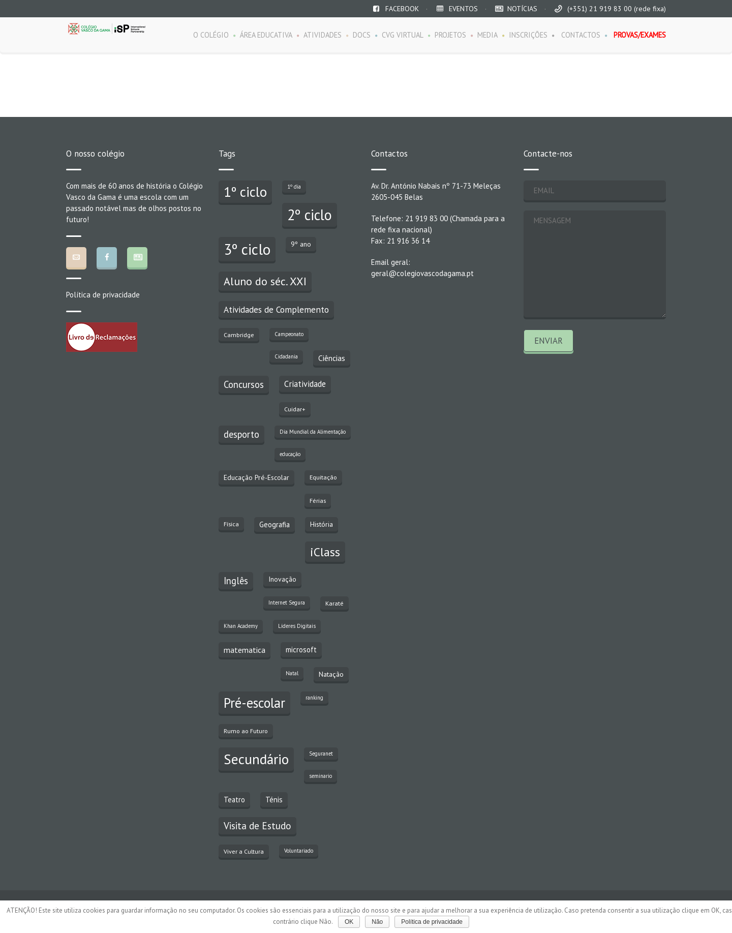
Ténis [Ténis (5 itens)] (274, 799)
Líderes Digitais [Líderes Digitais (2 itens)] (297, 625)
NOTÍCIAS (522, 8)
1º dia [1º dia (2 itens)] (294, 186)
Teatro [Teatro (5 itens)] (234, 799)
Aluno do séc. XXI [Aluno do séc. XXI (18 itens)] (265, 281)
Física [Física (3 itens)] (231, 524)
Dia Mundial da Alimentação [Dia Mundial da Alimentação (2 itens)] (313, 431)
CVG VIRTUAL (402, 35)
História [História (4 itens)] (321, 524)
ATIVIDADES (322, 35)
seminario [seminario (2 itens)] (320, 775)
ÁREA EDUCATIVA (266, 35)
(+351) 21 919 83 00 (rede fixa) (616, 8)
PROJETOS (450, 35)
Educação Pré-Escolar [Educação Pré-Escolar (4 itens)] (256, 477)
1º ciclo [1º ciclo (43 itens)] (245, 191)
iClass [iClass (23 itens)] (325, 551)
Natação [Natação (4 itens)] (331, 674)
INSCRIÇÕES (528, 35)
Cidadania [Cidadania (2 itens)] (286, 356)
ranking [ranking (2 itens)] (314, 697)
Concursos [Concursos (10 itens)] (244, 384)
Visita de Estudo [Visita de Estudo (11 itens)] (257, 826)
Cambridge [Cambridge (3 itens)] (239, 334)
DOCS (362, 35)
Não (377, 921)
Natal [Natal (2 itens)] (292, 673)
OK (349, 921)
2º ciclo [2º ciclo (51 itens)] (309, 214)
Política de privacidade (103, 294)
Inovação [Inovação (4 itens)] (282, 579)
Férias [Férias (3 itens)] (318, 500)
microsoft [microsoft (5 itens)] (301, 649)
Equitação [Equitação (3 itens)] (323, 477)
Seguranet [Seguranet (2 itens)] (321, 753)
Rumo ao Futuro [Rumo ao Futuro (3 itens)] (246, 731)
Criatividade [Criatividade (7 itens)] (305, 383)
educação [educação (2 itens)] (290, 454)
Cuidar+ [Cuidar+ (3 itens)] (295, 409)
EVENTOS (463, 8)
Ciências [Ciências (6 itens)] (331, 358)
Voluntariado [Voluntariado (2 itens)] (298, 850)
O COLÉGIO (211, 35)
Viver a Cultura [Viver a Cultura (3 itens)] (244, 851)
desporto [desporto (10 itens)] (241, 434)
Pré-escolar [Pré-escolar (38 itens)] (254, 702)
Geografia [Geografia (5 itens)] (274, 524)
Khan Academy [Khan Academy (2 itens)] (241, 625)
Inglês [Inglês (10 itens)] (236, 581)
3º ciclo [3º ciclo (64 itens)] (247, 249)
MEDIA (487, 35)
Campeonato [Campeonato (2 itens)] (288, 334)
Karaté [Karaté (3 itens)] (334, 603)
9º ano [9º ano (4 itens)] (301, 244)
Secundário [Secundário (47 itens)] (256, 759)
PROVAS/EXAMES (640, 35)
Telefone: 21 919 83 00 (409, 218)
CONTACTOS (580, 35)
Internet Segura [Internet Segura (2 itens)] (286, 602)
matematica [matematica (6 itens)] (244, 650)
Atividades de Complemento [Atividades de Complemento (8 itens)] (276, 309)
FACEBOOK (402, 8)
